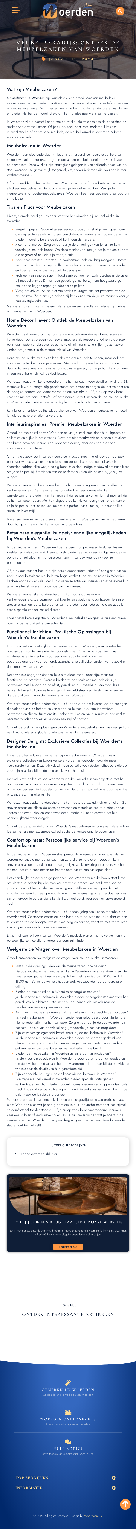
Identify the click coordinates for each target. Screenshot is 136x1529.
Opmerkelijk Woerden (68, 1389)
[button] (120, 11)
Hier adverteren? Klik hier (38, 1153)
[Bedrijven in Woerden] (68, 1412)
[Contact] (68, 1441)
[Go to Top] (125, 1503)
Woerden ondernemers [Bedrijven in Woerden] (68, 1419)
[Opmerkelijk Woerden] (68, 1383)
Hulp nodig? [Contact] (68, 1448)
